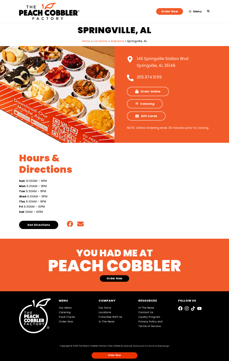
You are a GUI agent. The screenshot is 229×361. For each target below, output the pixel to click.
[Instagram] (186, 308)
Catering (64, 312)
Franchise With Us (110, 317)
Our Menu (65, 308)
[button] (169, 11)
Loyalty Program (149, 317)
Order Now (66, 321)
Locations (105, 312)
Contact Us (145, 312)
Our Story (105, 308)
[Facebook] (180, 308)
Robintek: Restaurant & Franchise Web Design (146, 345)
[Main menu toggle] (195, 11)
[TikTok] (193, 308)
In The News (106, 321)
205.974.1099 (149, 77)
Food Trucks (67, 317)
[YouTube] (199, 308)
